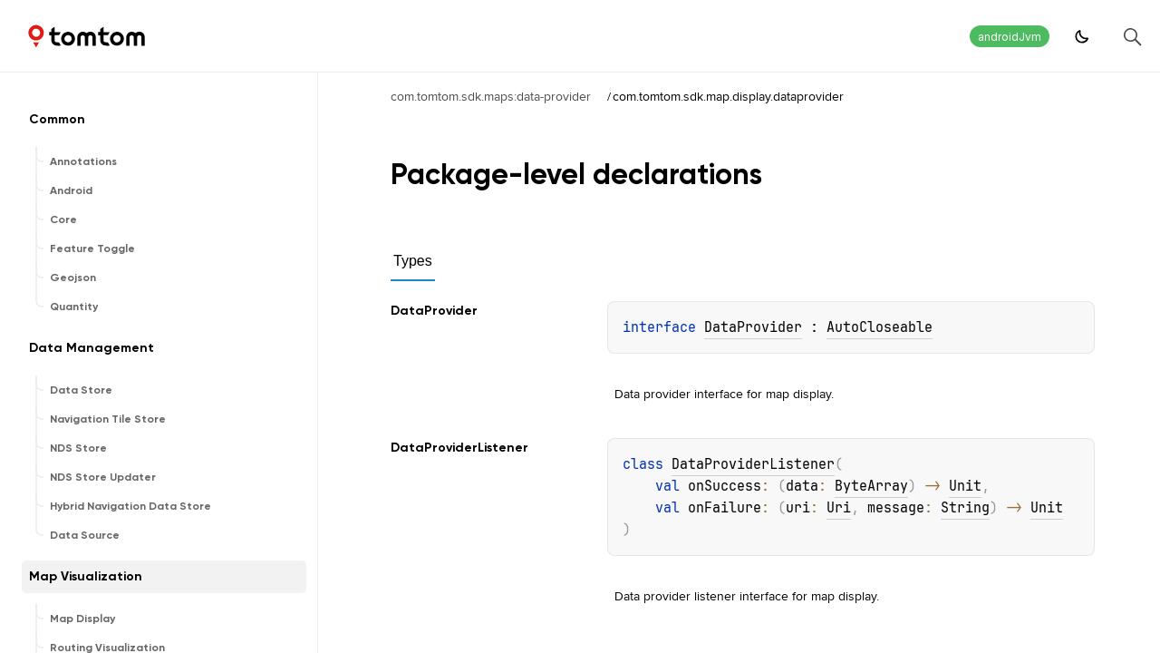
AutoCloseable (879, 327)
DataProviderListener (753, 464)
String (965, 508)
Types (412, 260)
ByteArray (871, 486)
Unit (965, 486)
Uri (838, 508)
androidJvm (1009, 37)
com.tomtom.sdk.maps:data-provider (491, 96)
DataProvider (753, 327)
